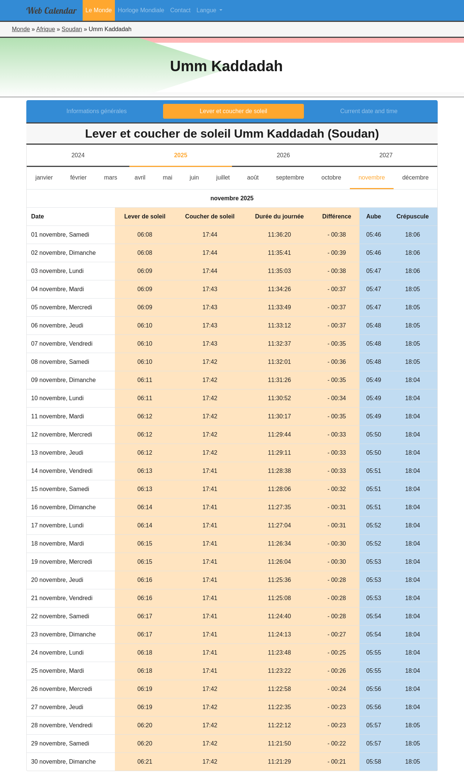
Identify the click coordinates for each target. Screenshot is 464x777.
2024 (78, 155)
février (82, 177)
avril (144, 177)
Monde (21, 29)
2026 (283, 155)
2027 (386, 155)
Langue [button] (207, 10)
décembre (419, 177)
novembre (376, 177)
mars (115, 177)
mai (172, 177)
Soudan (72, 29)
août (257, 177)
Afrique (45, 29)
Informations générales (96, 111)
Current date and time (369, 111)
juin (199, 177)
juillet (227, 177)
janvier (48, 177)
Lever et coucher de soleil (233, 111)
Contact (180, 10)
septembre (294, 177)
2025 (181, 155)
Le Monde (99, 10)
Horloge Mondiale (141, 10)
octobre (335, 177)
